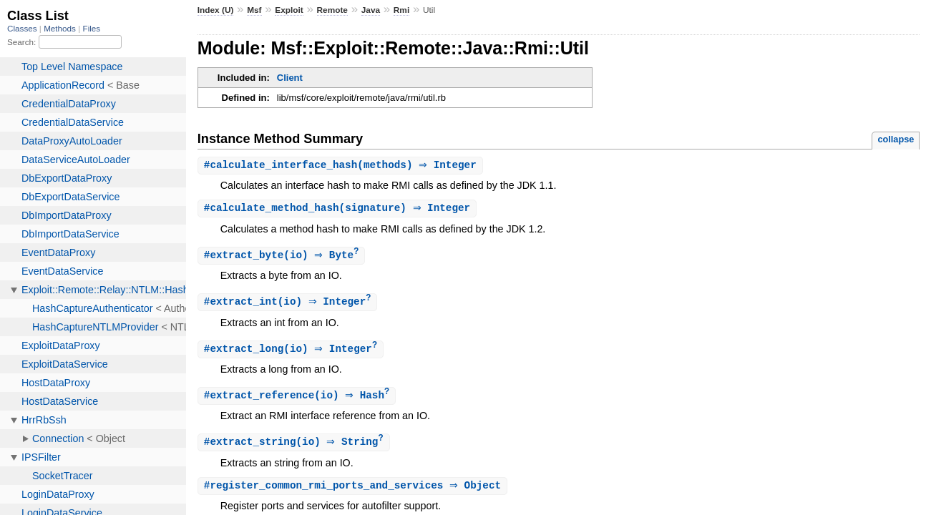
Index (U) (216, 10)
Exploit (289, 10)
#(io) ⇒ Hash (299, 399)
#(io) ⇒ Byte (283, 257)
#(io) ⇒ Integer (289, 304)
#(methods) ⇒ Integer (342, 165)
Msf (254, 10)
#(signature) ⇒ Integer (339, 209)
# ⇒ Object (354, 491)
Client (290, 77)
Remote (332, 10)
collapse (895, 139)
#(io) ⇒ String (295, 446)
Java (370, 10)
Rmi (401, 10)
